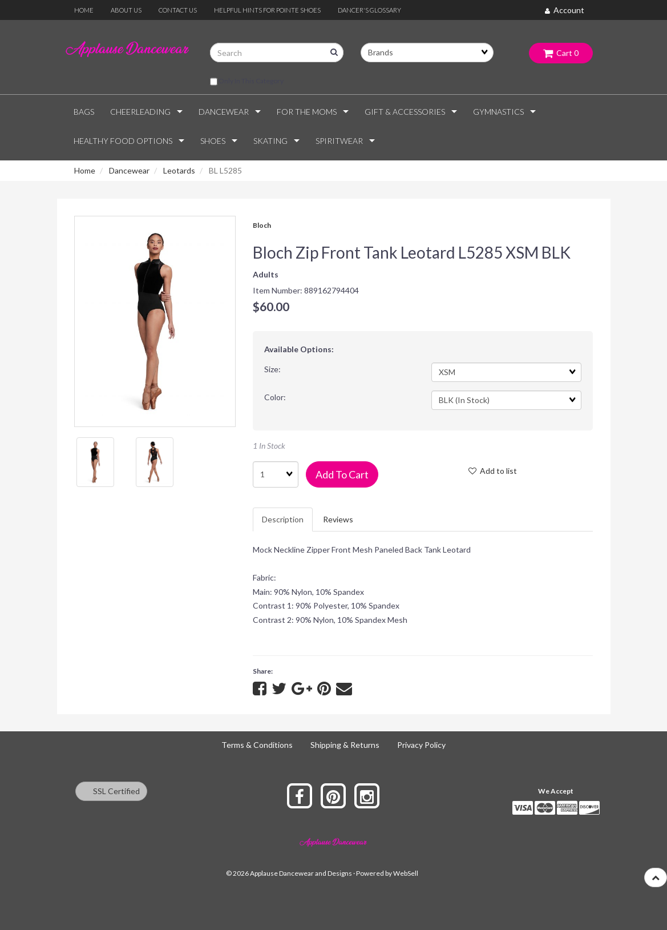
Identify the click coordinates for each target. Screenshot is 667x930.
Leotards (179, 170)
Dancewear (129, 170)
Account (564, 10)
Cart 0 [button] (561, 53)
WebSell (405, 873)
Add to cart (342, 474)
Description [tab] (283, 519)
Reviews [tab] (338, 519)
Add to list (492, 471)
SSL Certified (111, 791)
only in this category (247, 81)
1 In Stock (269, 445)
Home (84, 170)
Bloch (262, 225)
